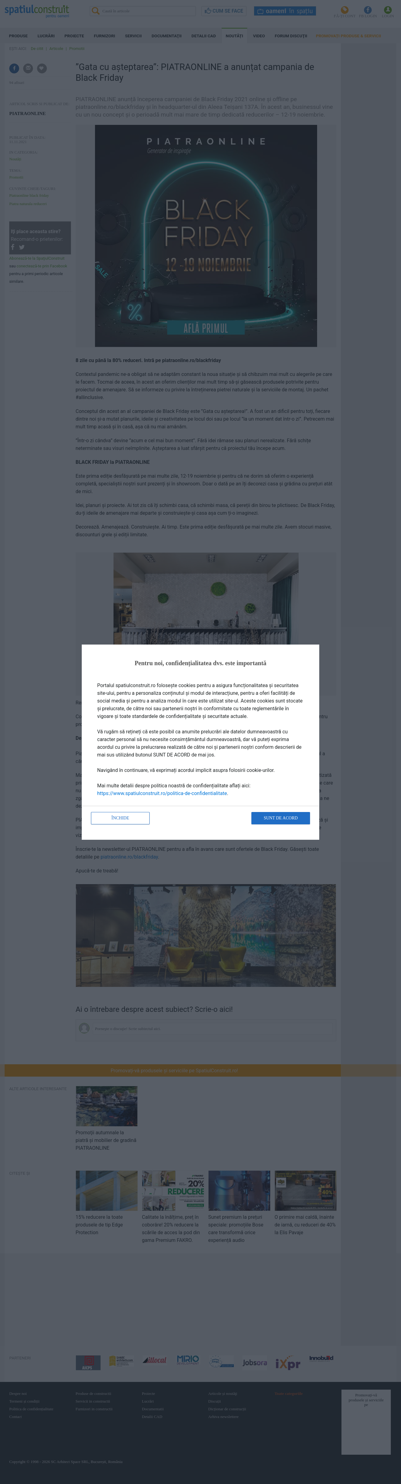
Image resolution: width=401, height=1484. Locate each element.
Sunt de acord (281, 818)
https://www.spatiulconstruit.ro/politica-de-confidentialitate (162, 793)
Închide (120, 818)
